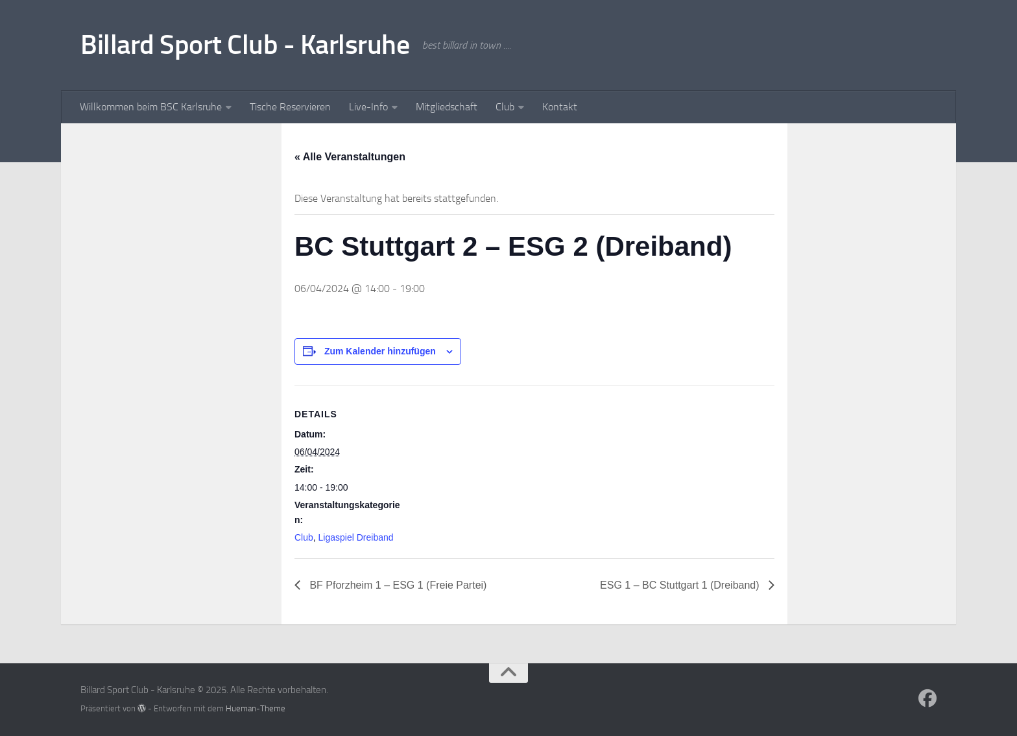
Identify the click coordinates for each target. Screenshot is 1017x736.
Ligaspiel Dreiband (356, 537)
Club (505, 107)
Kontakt (559, 107)
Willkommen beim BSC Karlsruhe (151, 107)
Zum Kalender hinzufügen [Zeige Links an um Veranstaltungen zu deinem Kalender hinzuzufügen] (380, 351)
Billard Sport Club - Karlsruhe (244, 45)
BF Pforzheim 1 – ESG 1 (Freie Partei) (396, 585)
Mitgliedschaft (446, 107)
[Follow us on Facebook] (927, 698)
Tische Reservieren (290, 107)
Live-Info (368, 107)
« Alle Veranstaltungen (349, 156)
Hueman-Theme (255, 708)
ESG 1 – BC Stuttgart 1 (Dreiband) (681, 585)
